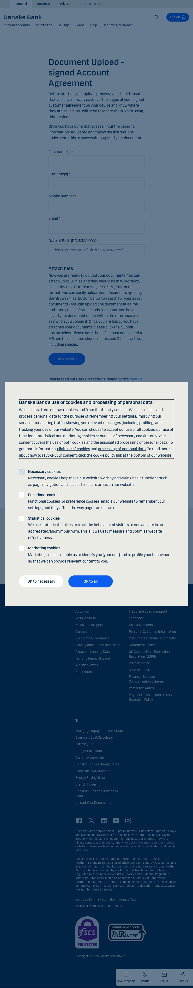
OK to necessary (41, 581)
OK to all (91, 581)
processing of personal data (122, 449)
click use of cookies (73, 449)
